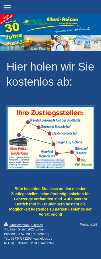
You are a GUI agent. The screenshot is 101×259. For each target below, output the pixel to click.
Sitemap (37, 225)
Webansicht (88, 224)
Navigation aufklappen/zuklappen (50, 7)
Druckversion (17, 225)
